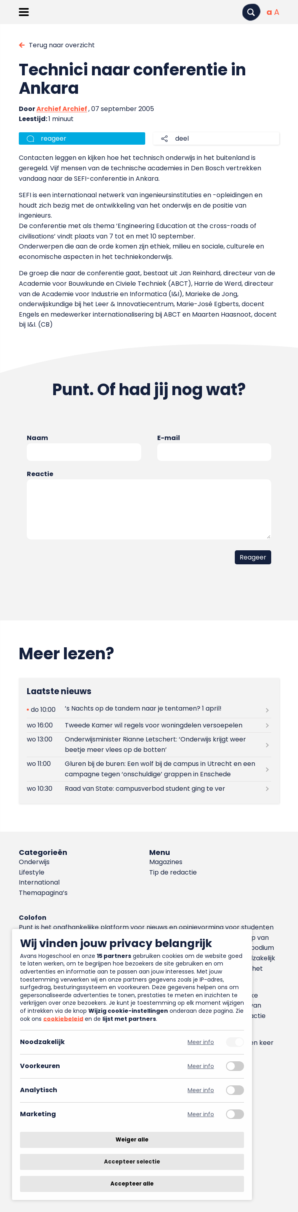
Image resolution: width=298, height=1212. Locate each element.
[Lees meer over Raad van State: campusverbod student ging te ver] (149, 789)
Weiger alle (132, 1139)
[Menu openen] (24, 12)
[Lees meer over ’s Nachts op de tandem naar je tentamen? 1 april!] (149, 709)
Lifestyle (31, 872)
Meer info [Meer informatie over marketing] (201, 1114)
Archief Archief (61, 108)
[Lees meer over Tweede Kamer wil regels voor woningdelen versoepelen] (149, 725)
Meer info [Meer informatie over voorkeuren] (201, 1066)
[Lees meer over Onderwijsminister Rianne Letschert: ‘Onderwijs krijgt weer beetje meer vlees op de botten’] (149, 745)
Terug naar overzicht (62, 45)
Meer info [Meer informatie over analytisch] (201, 1090)
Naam (37, 437)
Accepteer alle (132, 1184)
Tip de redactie (173, 872)
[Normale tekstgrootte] (269, 12)
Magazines (165, 862)
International (39, 882)
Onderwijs (34, 862)
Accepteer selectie (132, 1162)
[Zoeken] (251, 12)
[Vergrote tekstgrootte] (276, 12)
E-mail (168, 437)
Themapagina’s (43, 892)
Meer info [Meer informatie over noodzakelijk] (201, 1042)
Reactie (40, 474)
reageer (53, 138)
